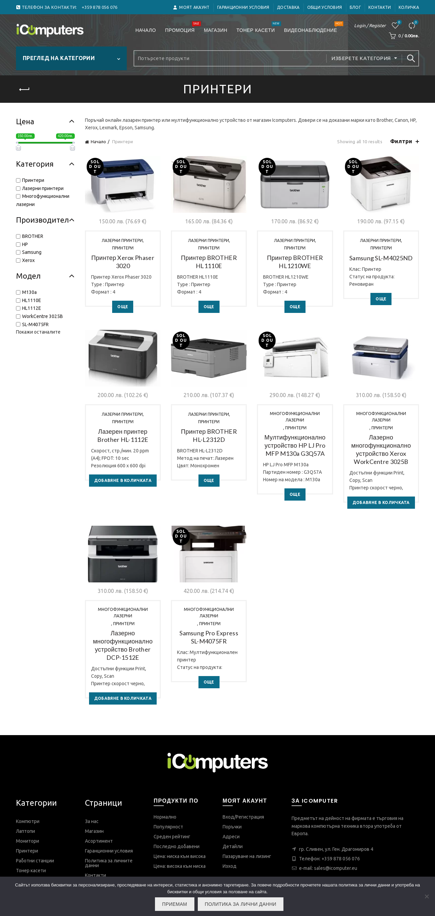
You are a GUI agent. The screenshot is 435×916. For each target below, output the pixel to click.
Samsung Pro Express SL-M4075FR (208, 637)
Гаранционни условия (243, 7)
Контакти (379, 7)
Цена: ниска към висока (180, 856)
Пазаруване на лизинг (247, 856)
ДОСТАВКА (288, 7)
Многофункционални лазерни (295, 416)
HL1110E (31, 300)
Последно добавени (176, 846)
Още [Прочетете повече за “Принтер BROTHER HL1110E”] (209, 306)
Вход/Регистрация (243, 817)
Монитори (27, 841)
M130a (29, 292)
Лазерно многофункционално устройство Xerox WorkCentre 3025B (381, 449)
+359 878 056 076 (340, 858)
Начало (145, 30)
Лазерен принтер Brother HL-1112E (122, 435)
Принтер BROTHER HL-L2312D (209, 435)
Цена (45, 121)
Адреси (231, 836)
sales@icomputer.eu (335, 868)
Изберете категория (360, 58)
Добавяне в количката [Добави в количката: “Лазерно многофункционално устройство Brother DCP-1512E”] (123, 698)
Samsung (31, 252)
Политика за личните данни (109, 863)
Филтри (401, 141)
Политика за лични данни (240, 904)
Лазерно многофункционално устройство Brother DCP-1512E (123, 645)
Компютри (27, 821)
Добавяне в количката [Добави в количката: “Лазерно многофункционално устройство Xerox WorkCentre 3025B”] (381, 502)
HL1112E (31, 308)
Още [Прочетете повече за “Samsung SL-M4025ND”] (381, 299)
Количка (409, 7)
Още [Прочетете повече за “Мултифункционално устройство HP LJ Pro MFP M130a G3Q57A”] (295, 494)
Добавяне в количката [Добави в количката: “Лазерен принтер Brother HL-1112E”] (123, 480)
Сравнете (415, 22)
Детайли (233, 846)
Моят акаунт (191, 7)
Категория (45, 164)
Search (410, 58)
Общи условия (324, 7)
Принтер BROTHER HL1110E (209, 261)
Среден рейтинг (172, 836)
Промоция (182, 27)
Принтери (123, 248)
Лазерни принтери (122, 240)
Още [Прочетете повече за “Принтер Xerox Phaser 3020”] (122, 306)
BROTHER (32, 236)
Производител (45, 220)
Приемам (174, 904)
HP (25, 244)
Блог (355, 7)
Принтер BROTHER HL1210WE (295, 261)
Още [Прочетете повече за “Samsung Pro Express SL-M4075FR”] (209, 682)
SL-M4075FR (35, 324)
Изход (230, 866)
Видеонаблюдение (313, 27)
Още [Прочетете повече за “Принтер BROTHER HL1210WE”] (295, 306)
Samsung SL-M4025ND (381, 258)
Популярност (168, 826)
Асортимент (99, 841)
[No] (426, 896)
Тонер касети (258, 27)
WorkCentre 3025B (42, 316)
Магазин (215, 30)
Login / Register (370, 25)
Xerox (28, 260)
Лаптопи (25, 831)
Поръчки (232, 826)
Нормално (165, 817)
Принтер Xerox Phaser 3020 (122, 261)
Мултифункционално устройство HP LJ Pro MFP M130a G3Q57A (295, 445)
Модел (45, 276)
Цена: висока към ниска (180, 866)
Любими (399, 22)
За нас (92, 821)
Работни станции (35, 860)
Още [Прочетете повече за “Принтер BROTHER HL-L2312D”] (209, 480)
